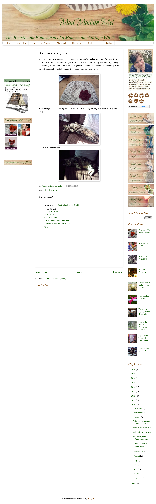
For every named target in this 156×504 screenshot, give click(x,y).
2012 (133, 396)
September (138, 451)
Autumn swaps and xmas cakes (141, 444)
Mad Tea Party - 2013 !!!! (145, 297)
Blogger (90, 499)
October (137, 417)
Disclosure (92, 43)
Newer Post (42, 272)
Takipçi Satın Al (51, 212)
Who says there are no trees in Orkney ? (142, 422)
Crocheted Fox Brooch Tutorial (145, 231)
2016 (133, 378)
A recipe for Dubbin (143, 244)
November (138, 413)
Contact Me (77, 43)
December (138, 408)
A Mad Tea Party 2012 (143, 257)
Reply (46, 227)
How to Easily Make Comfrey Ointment (145, 285)
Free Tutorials (46, 43)
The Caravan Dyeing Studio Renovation (144, 311)
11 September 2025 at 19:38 (67, 205)
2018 (133, 369)
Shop (33, 43)
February (138, 478)
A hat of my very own (142, 432)
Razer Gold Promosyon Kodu (56, 220)
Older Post (117, 272)
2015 (133, 382)
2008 (133, 484)
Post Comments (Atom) (56, 278)
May (136, 469)
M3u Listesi (49, 214)
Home (10, 43)
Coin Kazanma (50, 217)
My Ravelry (62, 43)
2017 (133, 374)
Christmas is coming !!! (144, 349)
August (137, 456)
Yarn (55, 190)
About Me (21, 43)
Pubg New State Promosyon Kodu (58, 223)
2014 (133, 387)
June (136, 465)
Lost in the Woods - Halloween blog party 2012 (145, 326)
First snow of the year (142, 428)
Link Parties (106, 43)
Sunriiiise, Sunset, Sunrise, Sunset (140, 437)
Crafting (48, 190)
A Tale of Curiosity (142, 270)
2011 (133, 400)
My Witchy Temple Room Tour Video (144, 338)
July (136, 460)
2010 (133, 405)
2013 (133, 391)
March (137, 473)
